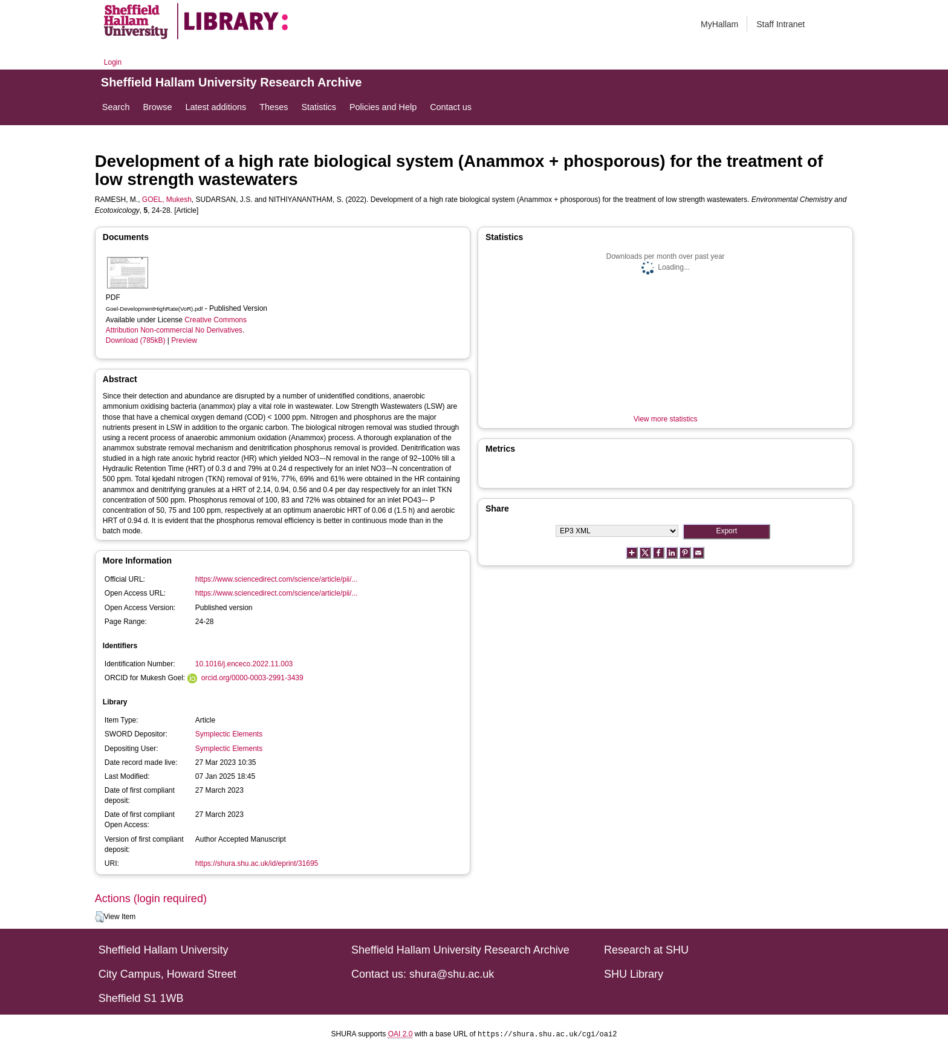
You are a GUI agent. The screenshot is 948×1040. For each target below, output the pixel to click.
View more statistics (666, 419)
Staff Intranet (780, 24)
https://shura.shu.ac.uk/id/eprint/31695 (256, 863)
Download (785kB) (136, 340)
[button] (99, 917)
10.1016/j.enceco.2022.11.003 (244, 664)
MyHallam (719, 24)
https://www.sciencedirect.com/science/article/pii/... (276, 579)
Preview (184, 340)
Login (113, 62)
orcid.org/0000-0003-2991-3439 (252, 678)
